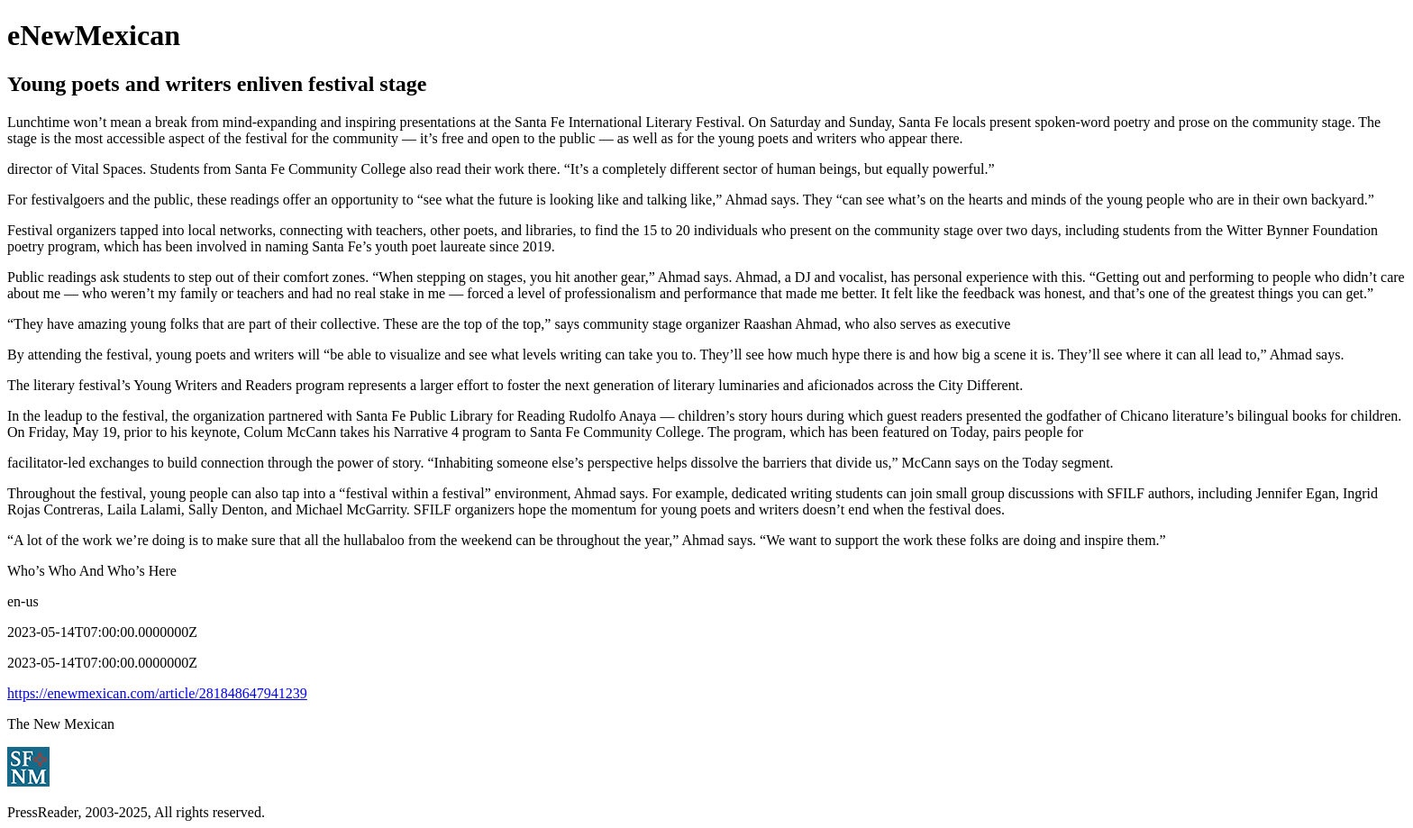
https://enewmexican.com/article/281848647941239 (157, 693)
